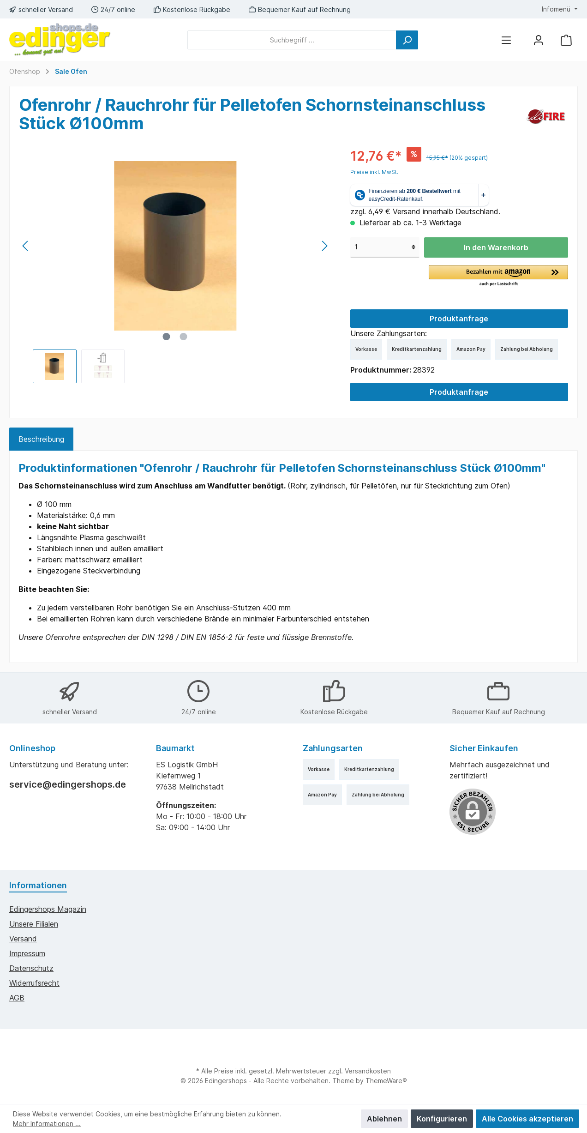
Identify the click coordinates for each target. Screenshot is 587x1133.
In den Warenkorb (496, 247)
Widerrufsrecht (34, 983)
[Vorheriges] (26, 246)
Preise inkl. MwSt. (374, 172)
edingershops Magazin (47, 909)
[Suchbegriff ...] (291, 39)
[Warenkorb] (566, 39)
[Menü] (506, 39)
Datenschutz (31, 968)
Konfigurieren (442, 1118)
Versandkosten (368, 1071)
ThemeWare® (386, 1081)
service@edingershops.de (67, 784)
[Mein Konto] (538, 39)
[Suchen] (407, 39)
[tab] (41, 439)
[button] (498, 276)
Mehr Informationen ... (47, 1123)
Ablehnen (384, 1118)
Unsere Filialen (33, 923)
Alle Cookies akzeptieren (527, 1118)
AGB (16, 997)
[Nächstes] (324, 246)
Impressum (27, 953)
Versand (23, 938)
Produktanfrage (459, 318)
